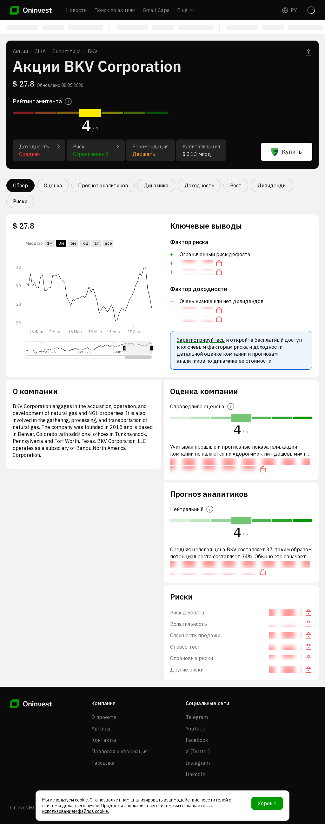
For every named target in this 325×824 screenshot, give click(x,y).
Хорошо (267, 803)
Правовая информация (119, 751)
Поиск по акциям (115, 10)
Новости (76, 10)
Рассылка (103, 763)
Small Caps (156, 10)
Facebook (197, 740)
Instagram (198, 763)
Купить (286, 152)
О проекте (103, 717)
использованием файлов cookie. (75, 811)
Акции (20, 51)
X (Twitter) (198, 751)
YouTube (195, 728)
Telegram (197, 717)
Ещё (186, 10)
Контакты (103, 740)
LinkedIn (195, 774)
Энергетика (66, 51)
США (40, 51)
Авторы (100, 728)
